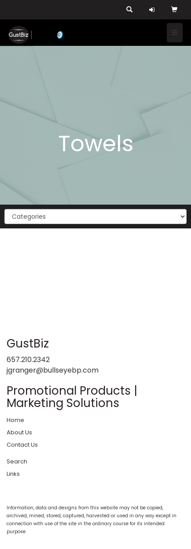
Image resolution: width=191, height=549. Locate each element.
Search (17, 461)
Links (13, 474)
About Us (19, 432)
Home (15, 420)
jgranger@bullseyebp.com (53, 370)
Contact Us (22, 445)
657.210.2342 (28, 360)
